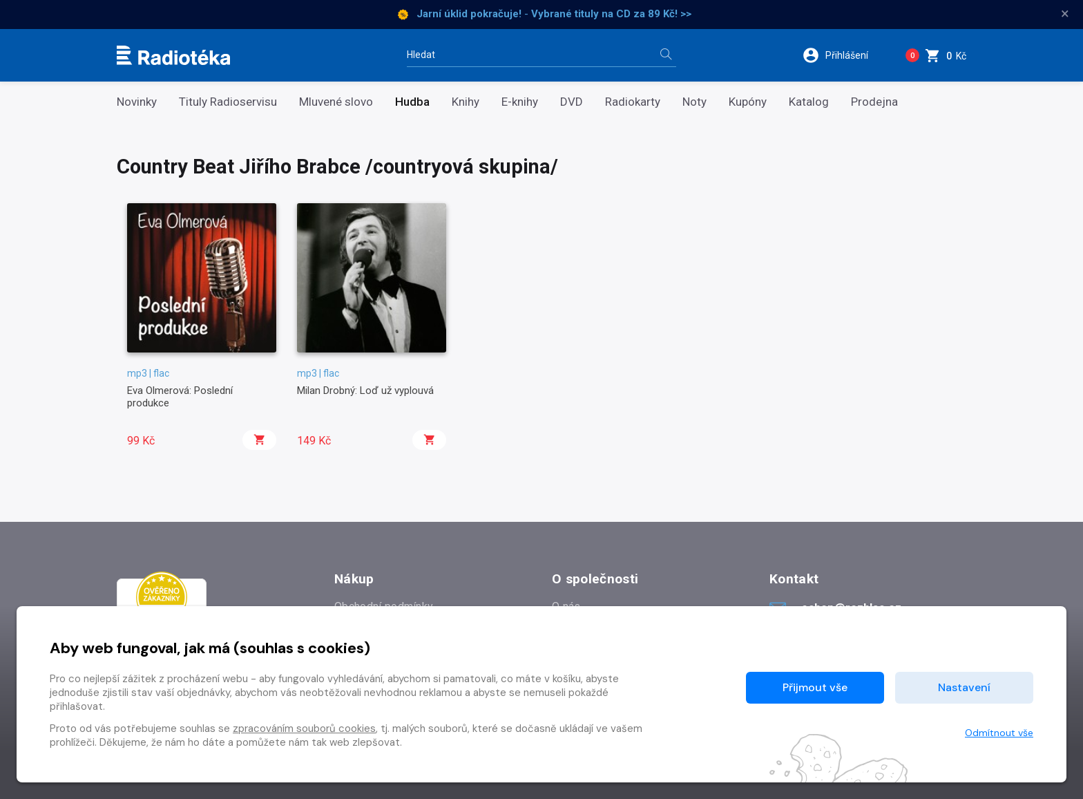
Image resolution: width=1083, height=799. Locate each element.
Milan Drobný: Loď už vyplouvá (365, 390)
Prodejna (874, 102)
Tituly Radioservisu (228, 102)
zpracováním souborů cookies (304, 728)
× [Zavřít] (1065, 13)
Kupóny (748, 102)
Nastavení (964, 687)
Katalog (809, 102)
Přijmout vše (815, 687)
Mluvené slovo (336, 102)
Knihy (465, 102)
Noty (694, 102)
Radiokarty (632, 102)
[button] (844, 55)
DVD (571, 102)
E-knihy (519, 102)
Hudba (412, 102)
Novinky (137, 102)
